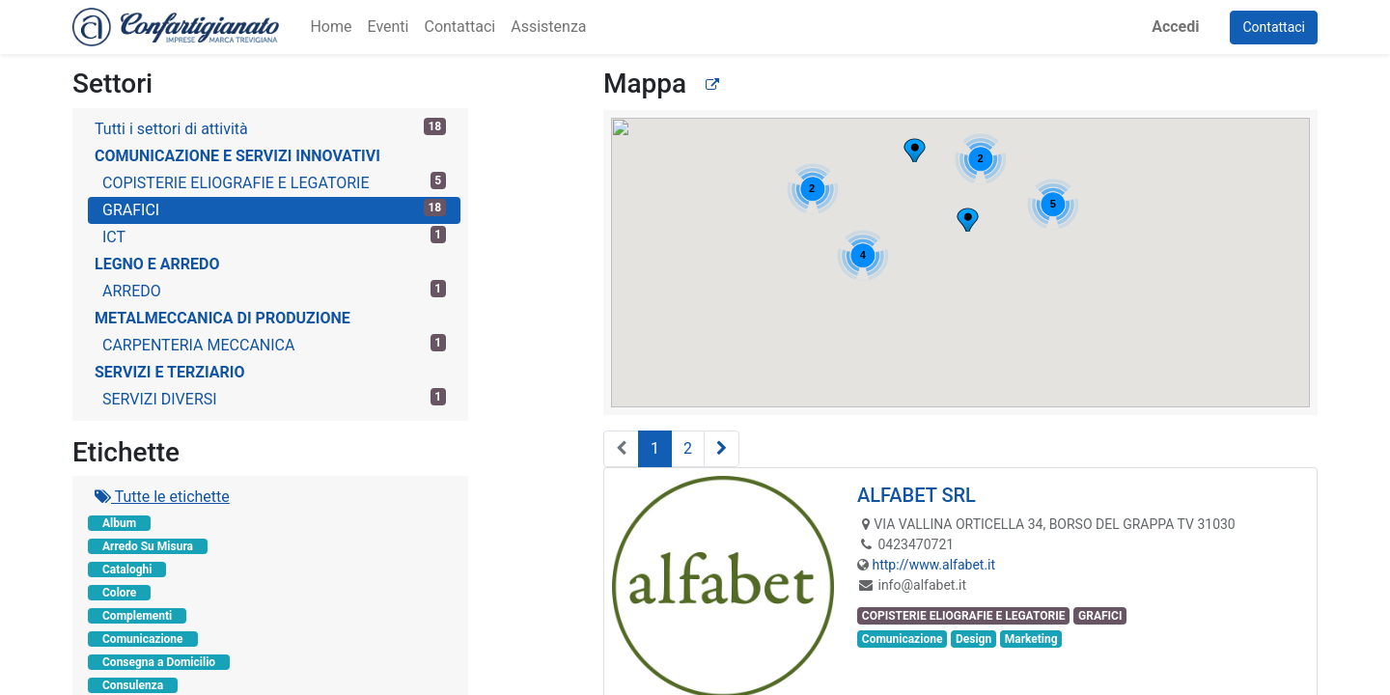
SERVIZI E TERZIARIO (169, 372)
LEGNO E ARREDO (157, 264)
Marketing (1031, 639)
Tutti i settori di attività (270, 128)
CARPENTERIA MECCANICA (274, 344)
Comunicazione (142, 639)
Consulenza (132, 685)
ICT (274, 236)
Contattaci (1273, 27)
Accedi (1175, 26)
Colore (119, 592)
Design (973, 639)
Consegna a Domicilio (158, 662)
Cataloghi (127, 569)
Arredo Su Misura (147, 546)
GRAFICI (274, 209)
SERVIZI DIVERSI (274, 398)
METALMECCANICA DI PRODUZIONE (222, 318)
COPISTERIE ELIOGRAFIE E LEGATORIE (274, 182)
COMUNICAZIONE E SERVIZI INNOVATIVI (237, 156)
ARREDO (274, 290)
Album (119, 523)
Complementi (137, 616)
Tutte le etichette (162, 496)
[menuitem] (330, 27)
